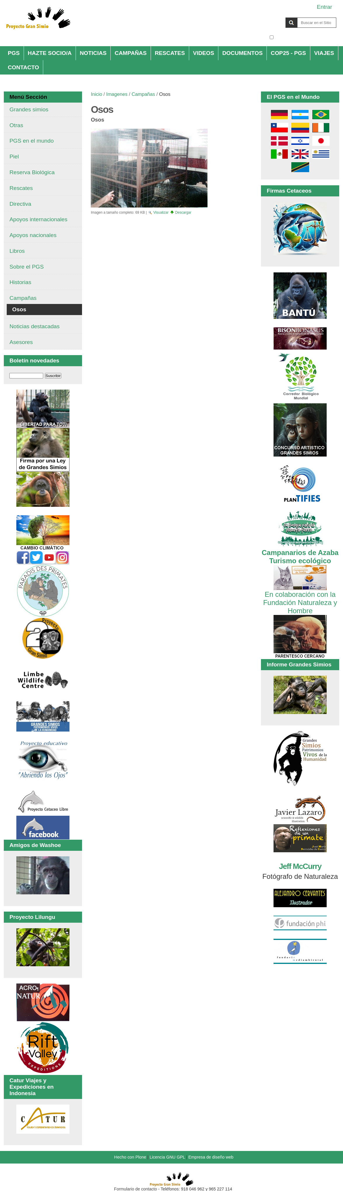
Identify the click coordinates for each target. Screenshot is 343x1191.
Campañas (143, 94)
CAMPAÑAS (131, 53)
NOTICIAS (93, 53)
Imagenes (117, 94)
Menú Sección (28, 97)
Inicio (96, 94)
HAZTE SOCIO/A (50, 53)
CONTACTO (23, 67)
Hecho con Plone (130, 1157)
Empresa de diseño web (210, 1157)
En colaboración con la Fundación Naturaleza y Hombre (300, 598)
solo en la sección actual (305, 37)
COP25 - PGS (288, 53)
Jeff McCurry (300, 866)
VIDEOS (203, 53)
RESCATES (170, 53)
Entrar (324, 7)
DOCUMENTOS (242, 53)
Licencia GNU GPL (167, 1157)
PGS (14, 53)
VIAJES (324, 53)
